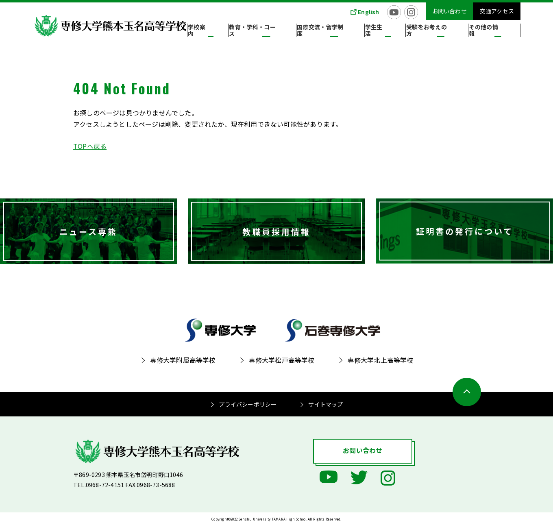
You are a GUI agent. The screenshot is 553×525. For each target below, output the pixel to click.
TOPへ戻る (90, 146)
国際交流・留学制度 (352, 32)
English (368, 12)
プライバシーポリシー (247, 404)
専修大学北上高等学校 (381, 360)
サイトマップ (325, 404)
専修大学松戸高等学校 (282, 360)
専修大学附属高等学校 (183, 360)
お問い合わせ (449, 11)
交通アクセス (497, 11)
